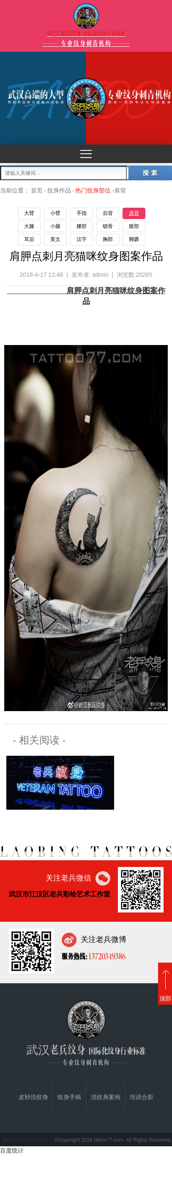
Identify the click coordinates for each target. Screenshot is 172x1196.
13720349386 (106, 956)
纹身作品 (59, 190)
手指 (81, 213)
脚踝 (134, 239)
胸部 (108, 239)
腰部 (81, 226)
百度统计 (12, 1150)
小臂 (55, 213)
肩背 (134, 213)
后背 (108, 213)
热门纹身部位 (93, 190)
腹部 (134, 226)
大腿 (29, 226)
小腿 (55, 226)
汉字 (81, 239)
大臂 (29, 213)
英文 (55, 239)
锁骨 (108, 226)
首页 (37, 190)
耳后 (29, 239)
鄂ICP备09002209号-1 (27, 1140)
